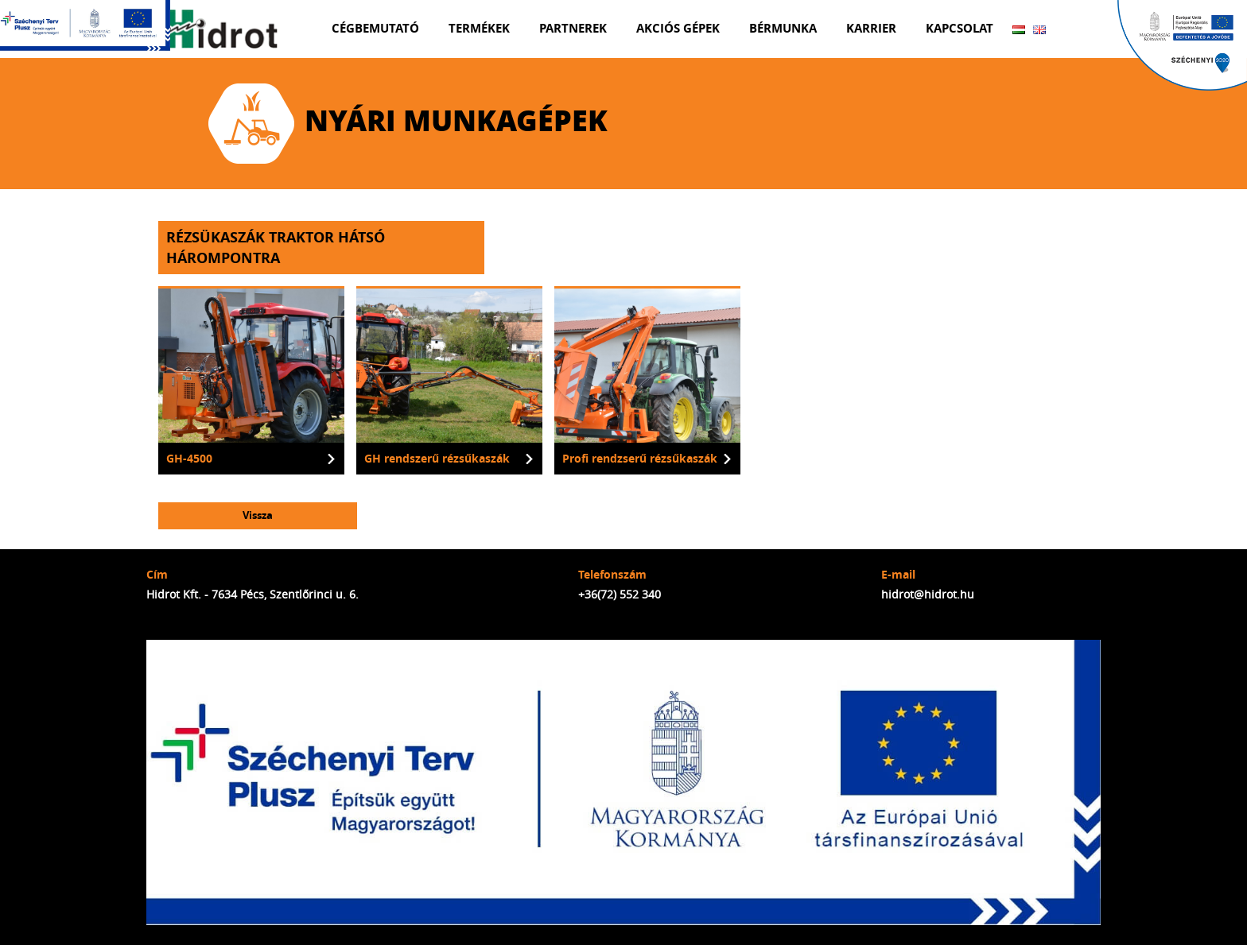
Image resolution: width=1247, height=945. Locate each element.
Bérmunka (783, 28)
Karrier (871, 28)
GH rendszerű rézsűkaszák (437, 459)
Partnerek (573, 28)
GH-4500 (189, 459)
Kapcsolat (959, 28)
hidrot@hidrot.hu (927, 594)
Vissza (258, 515)
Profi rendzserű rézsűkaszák (639, 459)
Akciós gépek (678, 28)
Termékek (479, 28)
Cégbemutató (375, 28)
